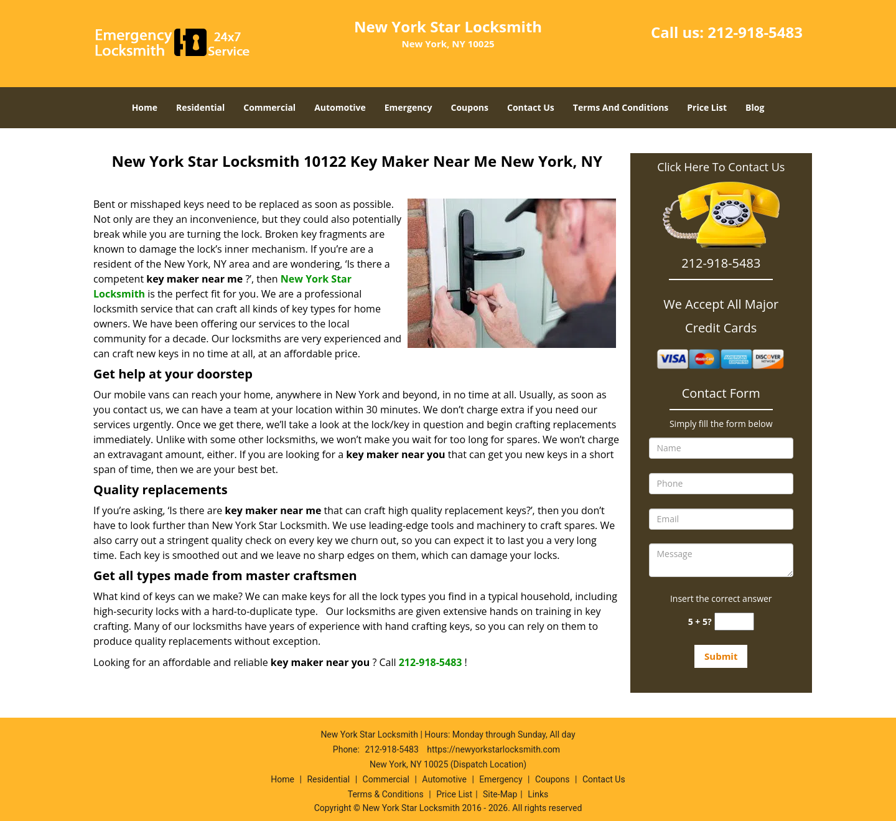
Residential (200, 107)
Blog (754, 107)
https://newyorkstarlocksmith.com (493, 749)
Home (144, 107)
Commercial (269, 107)
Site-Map (500, 794)
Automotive (340, 107)
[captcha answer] (734, 621)
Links (538, 794)
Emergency (408, 107)
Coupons (469, 107)
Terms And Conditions (621, 107)
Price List (707, 107)
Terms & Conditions (386, 794)
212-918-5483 (755, 32)
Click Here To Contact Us (721, 166)
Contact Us (530, 107)
